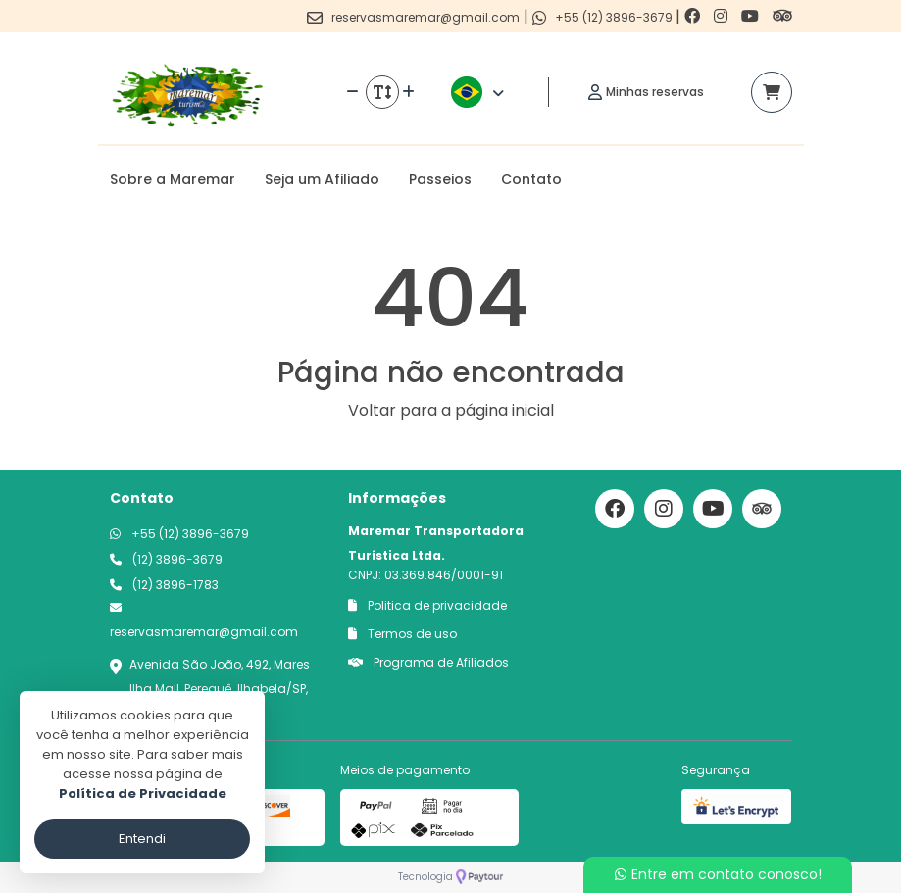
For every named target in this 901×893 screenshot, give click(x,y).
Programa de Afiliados (428, 662)
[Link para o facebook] (694, 16)
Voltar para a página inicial (451, 410)
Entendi (142, 838)
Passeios (440, 179)
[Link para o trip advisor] (782, 16)
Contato (531, 179)
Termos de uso (402, 633)
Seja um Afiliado (322, 179)
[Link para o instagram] (722, 16)
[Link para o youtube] (752, 16)
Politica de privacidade (427, 605)
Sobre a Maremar (172, 179)
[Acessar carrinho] (771, 92)
